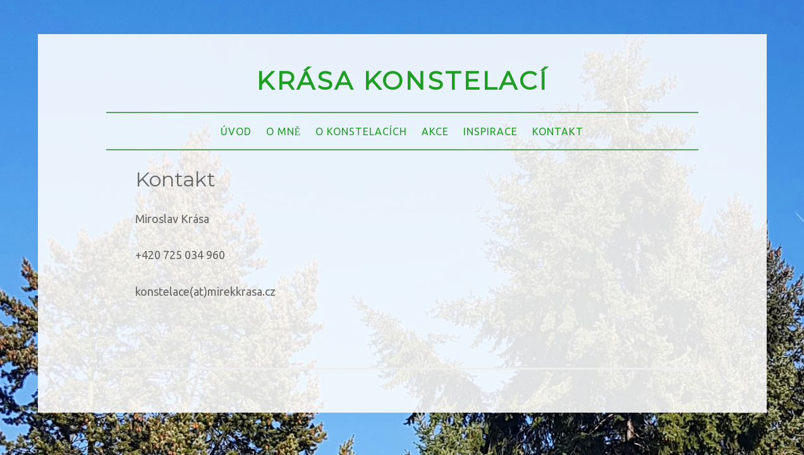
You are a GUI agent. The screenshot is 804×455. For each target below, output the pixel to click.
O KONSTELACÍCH (361, 131)
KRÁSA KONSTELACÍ (402, 80)
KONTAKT (557, 131)
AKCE (435, 131)
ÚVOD (236, 131)
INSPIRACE (490, 131)
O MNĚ (284, 131)
